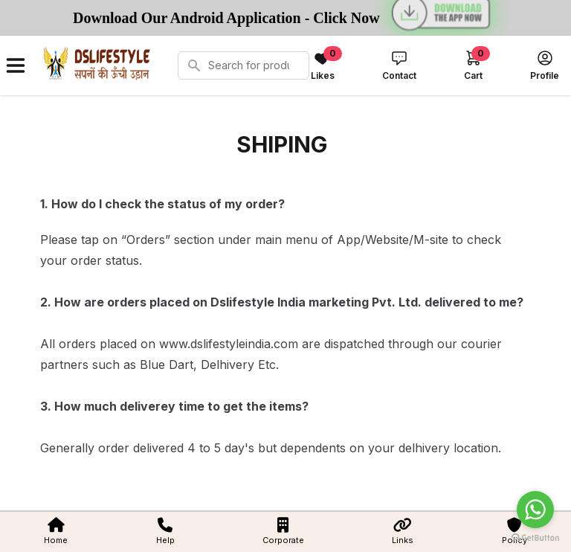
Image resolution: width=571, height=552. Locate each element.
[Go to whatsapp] (535, 509)
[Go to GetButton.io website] (535, 537)
